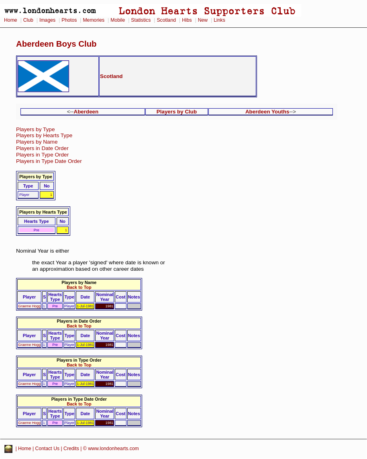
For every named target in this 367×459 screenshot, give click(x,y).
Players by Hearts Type (44, 135)
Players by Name (37, 142)
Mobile (117, 20)
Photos (69, 20)
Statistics (141, 20)
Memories (93, 20)
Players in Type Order (42, 155)
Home (10, 20)
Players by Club (177, 112)
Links (219, 20)
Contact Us (47, 449)
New (203, 20)
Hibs (187, 20)
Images (47, 20)
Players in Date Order (42, 148)
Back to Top (79, 287)
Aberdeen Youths (267, 112)
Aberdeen (86, 112)
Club (28, 20)
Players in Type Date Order (49, 161)
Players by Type (35, 129)
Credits (71, 449)
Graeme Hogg (29, 306)
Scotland (166, 20)
